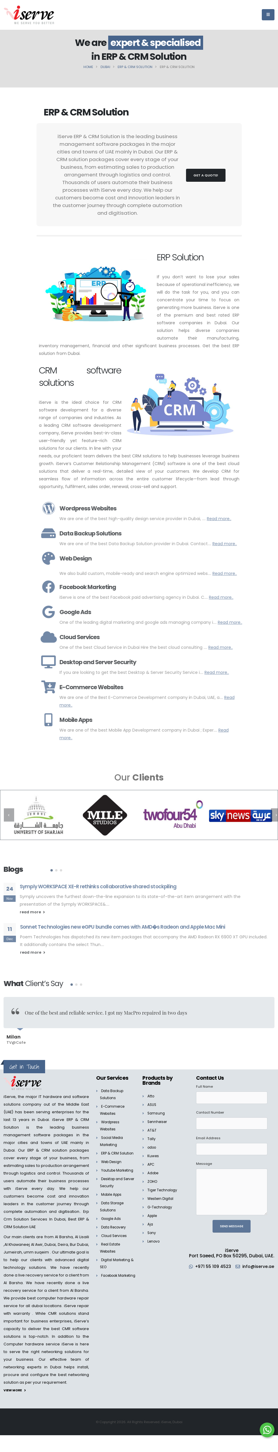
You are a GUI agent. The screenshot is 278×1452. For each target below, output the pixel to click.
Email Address (208, 1133)
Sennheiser (158, 1117)
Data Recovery (115, 1236)
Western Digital (161, 1194)
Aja (150, 1219)
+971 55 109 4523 (230, 1262)
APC (151, 1159)
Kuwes (153, 1151)
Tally (151, 1134)
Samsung (156, 1108)
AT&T (152, 1125)
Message (204, 1159)
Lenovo (154, 1236)
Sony (152, 1228)
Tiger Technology (164, 1185)
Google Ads (112, 1228)
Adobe (153, 1168)
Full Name (204, 1082)
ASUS (152, 1100)
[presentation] (9, 815)
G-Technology (161, 1202)
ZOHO (153, 1177)
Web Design (112, 1164)
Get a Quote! (205, 175)
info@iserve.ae (232, 1267)
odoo (152, 1142)
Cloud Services (115, 1245)
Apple (153, 1211)
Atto (151, 1091)
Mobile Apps (113, 1204)
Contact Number (210, 1108)
